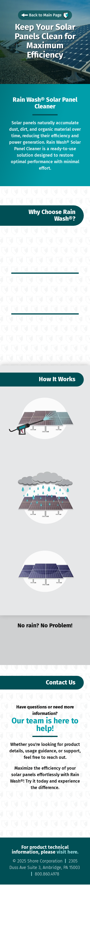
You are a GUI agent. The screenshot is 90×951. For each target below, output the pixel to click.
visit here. (66, 852)
